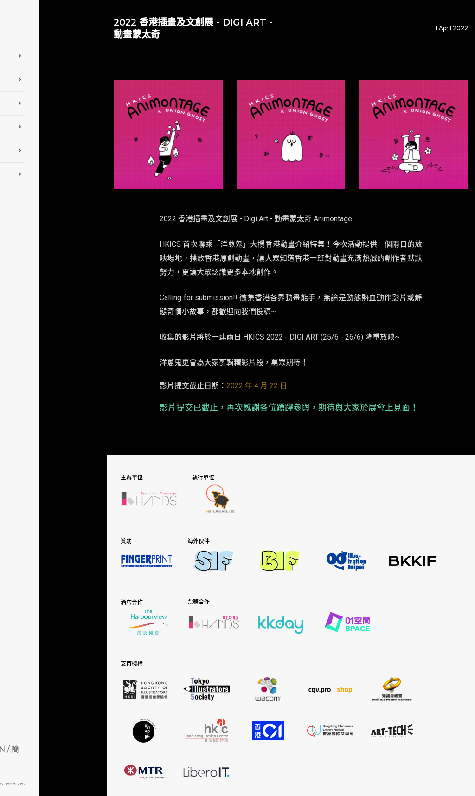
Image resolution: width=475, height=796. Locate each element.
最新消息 (53, 148)
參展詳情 (53, 77)
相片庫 (53, 124)
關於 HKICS (53, 53)
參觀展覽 (53, 100)
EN (75, 746)
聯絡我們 (53, 171)
